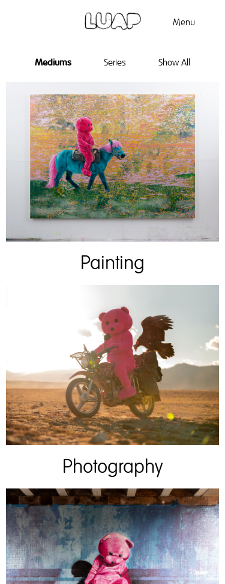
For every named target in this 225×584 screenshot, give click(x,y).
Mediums (53, 62)
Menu (184, 22)
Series (115, 62)
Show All (174, 62)
